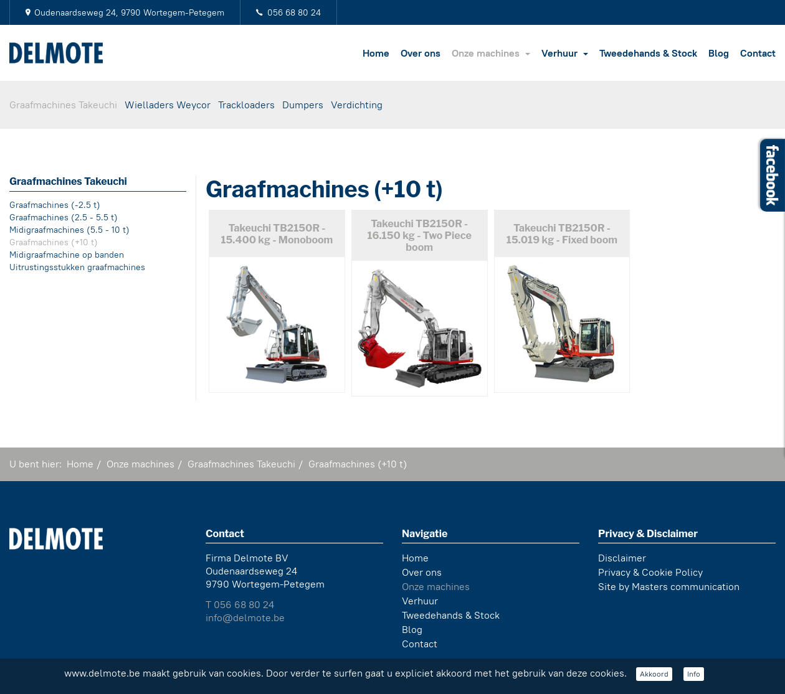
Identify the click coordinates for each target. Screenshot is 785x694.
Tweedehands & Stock (648, 53)
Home (376, 53)
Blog (718, 53)
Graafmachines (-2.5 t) (54, 204)
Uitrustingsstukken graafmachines (77, 267)
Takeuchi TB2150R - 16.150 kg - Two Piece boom (419, 235)
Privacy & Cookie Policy (650, 570)
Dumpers (302, 104)
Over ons (420, 53)
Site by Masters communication (669, 584)
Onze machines (491, 53)
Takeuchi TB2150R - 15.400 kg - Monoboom (277, 234)
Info (693, 673)
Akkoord (654, 673)
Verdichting (357, 104)
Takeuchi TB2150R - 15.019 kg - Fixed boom (562, 234)
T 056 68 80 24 (240, 602)
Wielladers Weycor (168, 104)
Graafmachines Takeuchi (63, 104)
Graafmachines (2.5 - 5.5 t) (63, 217)
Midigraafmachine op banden (66, 254)
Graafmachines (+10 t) (53, 242)
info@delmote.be (245, 615)
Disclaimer (622, 556)
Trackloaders (246, 104)
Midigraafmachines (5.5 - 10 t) (69, 229)
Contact (758, 53)
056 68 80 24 (294, 12)
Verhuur (564, 53)
